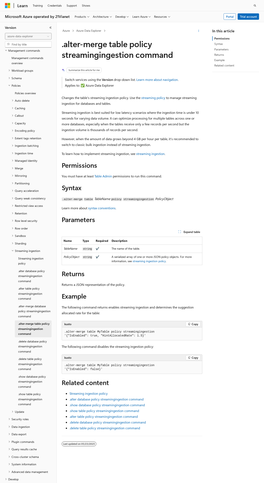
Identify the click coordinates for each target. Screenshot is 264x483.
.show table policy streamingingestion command (104, 411)
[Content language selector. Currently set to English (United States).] (24, 476)
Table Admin (103, 176)
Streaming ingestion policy (89, 393)
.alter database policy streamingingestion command (107, 399)
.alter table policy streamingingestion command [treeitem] (30, 273)
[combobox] (28, 36)
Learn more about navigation (157, 79)
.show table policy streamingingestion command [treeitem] (30, 379)
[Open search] (255, 5)
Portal (230, 17)
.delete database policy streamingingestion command (108, 422)
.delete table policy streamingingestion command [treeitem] (30, 344)
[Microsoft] (7, 5)
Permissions (222, 38)
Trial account (248, 17)
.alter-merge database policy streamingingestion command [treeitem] (34, 291)
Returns (219, 55)
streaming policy (153, 97)
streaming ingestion (150, 153)
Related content (224, 65)
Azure (66, 31)
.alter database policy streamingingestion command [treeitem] (31, 256)
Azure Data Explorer (88, 31)
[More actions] (198, 31)
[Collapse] (50, 27)
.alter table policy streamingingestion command (104, 416)
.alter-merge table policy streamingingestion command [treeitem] (34, 309)
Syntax (218, 44)
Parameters (221, 49)
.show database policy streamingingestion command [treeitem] (32, 362)
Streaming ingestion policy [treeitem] (31, 241)
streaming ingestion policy (149, 261)
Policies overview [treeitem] (25, 73)
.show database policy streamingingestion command (107, 405)
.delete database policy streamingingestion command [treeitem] (32, 326)
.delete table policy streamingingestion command (105, 428)
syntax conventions (102, 208)
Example (219, 60)
